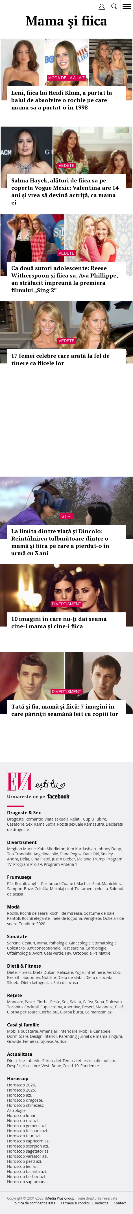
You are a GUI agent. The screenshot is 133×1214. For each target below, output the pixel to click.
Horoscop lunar (21, 1115)
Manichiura (112, 883)
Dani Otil (91, 853)
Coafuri (68, 883)
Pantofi (13, 918)
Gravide (14, 1041)
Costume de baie (99, 913)
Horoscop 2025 (21, 1090)
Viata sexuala (56, 819)
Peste (55, 1001)
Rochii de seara (34, 913)
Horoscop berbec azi (26, 1176)
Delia (24, 859)
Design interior (43, 1036)
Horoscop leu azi (22, 1166)
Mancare (15, 1001)
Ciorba (42, 1001)
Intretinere (95, 972)
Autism (60, 1041)
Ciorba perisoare (22, 1012)
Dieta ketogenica (36, 982)
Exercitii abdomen (23, 977)
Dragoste (15, 819)
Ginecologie (80, 943)
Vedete (66, 165)
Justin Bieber (63, 859)
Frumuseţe (19, 877)
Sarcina (14, 943)
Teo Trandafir (19, 853)
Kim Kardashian (81, 848)
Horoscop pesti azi (24, 1161)
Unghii (34, 883)
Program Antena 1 (60, 864)
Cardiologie (96, 948)
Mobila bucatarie (22, 1031)
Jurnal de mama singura (100, 1036)
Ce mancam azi (99, 1012)
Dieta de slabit (71, 977)
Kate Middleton (51, 848)
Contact (120, 1203)
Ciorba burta (71, 1012)
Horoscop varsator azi (27, 1156)
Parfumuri (50, 883)
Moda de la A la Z (66, 78)
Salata (75, 1001)
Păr (10, 883)
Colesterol (16, 948)
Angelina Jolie (45, 853)
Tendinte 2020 (32, 923)
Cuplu (88, 819)
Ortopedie (82, 953)
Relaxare (65, 972)
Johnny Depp (109, 848)
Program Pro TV (27, 864)
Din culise (16, 1060)
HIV (68, 953)
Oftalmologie (19, 953)
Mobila (85, 1031)
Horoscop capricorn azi (28, 1141)
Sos (65, 1001)
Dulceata (114, 1001)
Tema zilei (71, 1060)
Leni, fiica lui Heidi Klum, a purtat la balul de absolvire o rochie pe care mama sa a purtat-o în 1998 (61, 100)
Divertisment (66, 604)
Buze (28, 888)
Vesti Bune (51, 1065)
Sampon (14, 888)
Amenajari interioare (58, 1031)
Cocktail (31, 1006)
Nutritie (49, 977)
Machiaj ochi (61, 888)
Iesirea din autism (98, 1060)
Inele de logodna (66, 918)
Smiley (107, 853)
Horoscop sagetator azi (28, 1151)
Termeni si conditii (75, 1203)
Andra (12, 859)
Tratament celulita (91, 888)
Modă (13, 907)
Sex (29, 824)
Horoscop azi (19, 1095)
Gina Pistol (40, 859)
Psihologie (58, 943)
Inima (42, 943)
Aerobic (113, 972)
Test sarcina (73, 948)
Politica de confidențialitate (34, 1203)
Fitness (24, 972)
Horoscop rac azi (22, 1120)
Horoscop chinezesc (25, 1105)
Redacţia (101, 1203)
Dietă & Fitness (24, 966)
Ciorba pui (48, 1012)
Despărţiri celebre (23, 1065)
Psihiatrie (101, 953)
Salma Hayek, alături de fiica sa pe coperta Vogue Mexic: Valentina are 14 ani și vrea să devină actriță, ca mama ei (65, 191)
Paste (30, 1001)
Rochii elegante (36, 918)
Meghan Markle (21, 848)
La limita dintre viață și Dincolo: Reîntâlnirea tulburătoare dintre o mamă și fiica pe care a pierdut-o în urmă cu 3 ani (60, 542)
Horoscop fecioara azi (27, 1130)
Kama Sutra (44, 824)
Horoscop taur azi (23, 1135)
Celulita (42, 888)
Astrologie (16, 1110)
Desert (88, 1006)
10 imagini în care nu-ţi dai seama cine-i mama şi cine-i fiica (59, 622)
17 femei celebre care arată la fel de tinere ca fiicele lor (60, 359)
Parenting (68, 1036)
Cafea (88, 1001)
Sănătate (17, 936)
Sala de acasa (65, 982)
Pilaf (119, 1006)
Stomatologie (104, 943)
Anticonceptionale (44, 948)
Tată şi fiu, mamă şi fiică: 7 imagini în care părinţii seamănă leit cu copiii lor (64, 710)
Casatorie (16, 824)
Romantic (34, 819)
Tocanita (15, 1006)
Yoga (79, 972)
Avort (37, 953)
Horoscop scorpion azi (27, 1146)
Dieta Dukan (44, 972)
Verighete (92, 918)
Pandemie (89, 1065)
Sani (96, 883)
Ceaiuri (28, 943)
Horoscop (18, 1078)
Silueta (13, 982)
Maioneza (105, 1006)
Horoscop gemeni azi (26, 1125)
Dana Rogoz (71, 853)
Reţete (14, 995)
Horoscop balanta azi (26, 1171)
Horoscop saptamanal (27, 1181)
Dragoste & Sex (24, 813)
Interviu (34, 1060)
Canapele (101, 1031)
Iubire (100, 819)
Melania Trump (91, 859)
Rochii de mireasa (65, 913)
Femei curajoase (38, 1041)
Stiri (67, 516)
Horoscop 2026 (21, 1085)
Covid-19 (71, 1065)
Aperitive (72, 1006)
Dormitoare (18, 1036)
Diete (12, 972)
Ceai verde (54, 953)
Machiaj (84, 883)
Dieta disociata (98, 977)
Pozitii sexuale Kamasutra (80, 824)
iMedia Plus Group (59, 1198)
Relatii (76, 819)
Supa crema (51, 1006)
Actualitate (19, 1054)
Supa (99, 1001)
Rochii (20, 883)
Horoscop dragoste (24, 1100)
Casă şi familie (23, 1025)
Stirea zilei (51, 1060)
